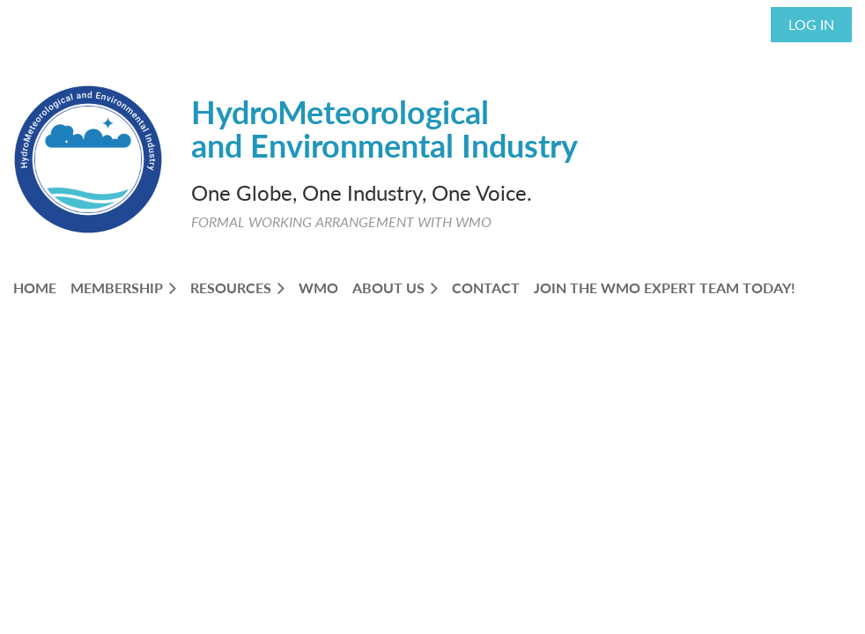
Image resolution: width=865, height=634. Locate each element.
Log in (811, 24)
